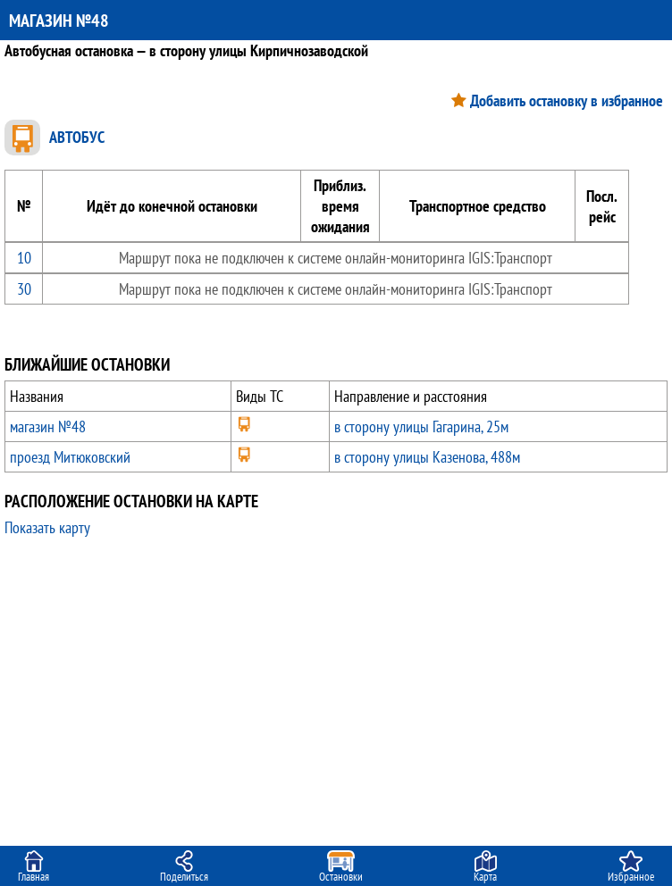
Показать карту (47, 527)
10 (24, 257)
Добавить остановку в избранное (566, 100)
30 (24, 289)
